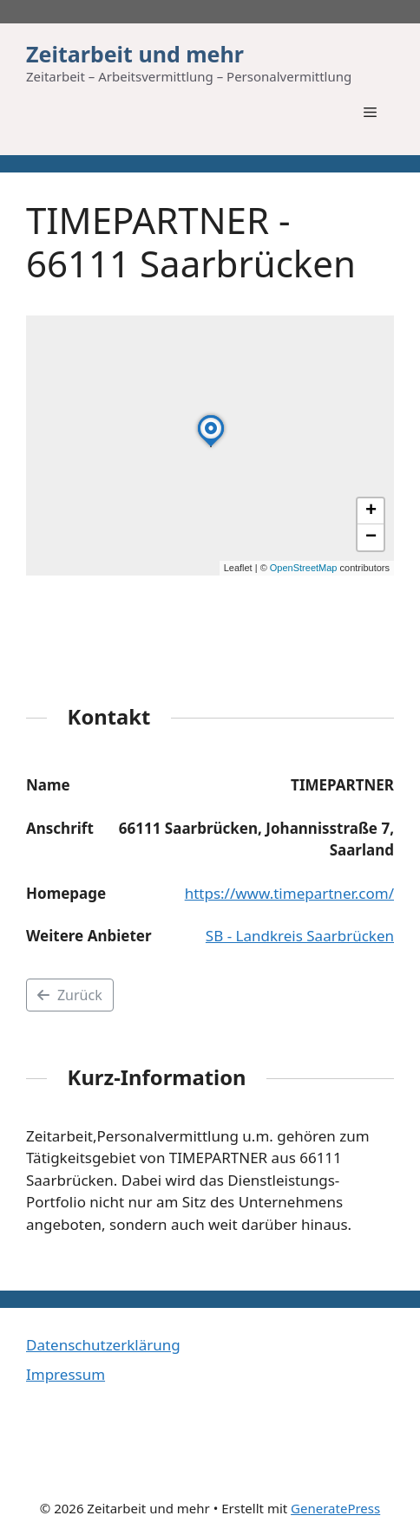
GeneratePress (335, 1508)
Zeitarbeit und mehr (135, 53)
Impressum (65, 1374)
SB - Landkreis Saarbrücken (300, 936)
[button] (211, 446)
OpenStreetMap (304, 568)
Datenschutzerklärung (103, 1345)
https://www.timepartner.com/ (289, 893)
